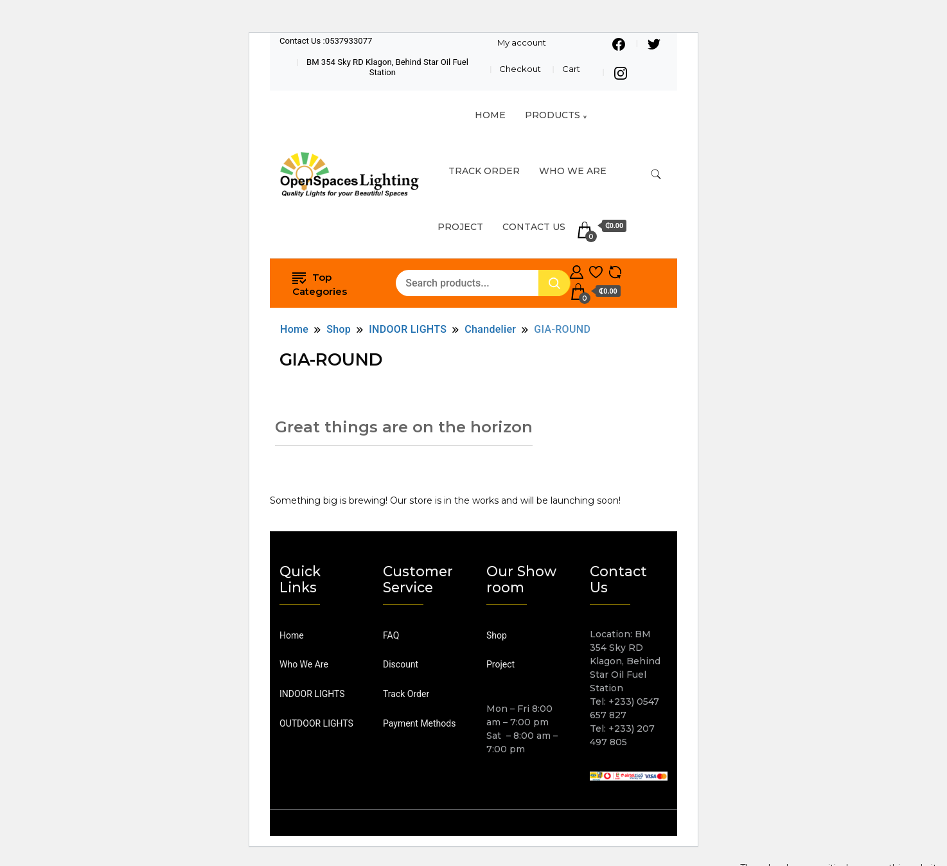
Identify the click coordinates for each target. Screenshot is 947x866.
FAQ (391, 635)
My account (521, 42)
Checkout (520, 69)
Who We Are (572, 171)
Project (460, 227)
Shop (496, 635)
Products (552, 115)
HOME (490, 115)
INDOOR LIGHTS (312, 694)
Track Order (406, 694)
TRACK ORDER (484, 171)
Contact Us (533, 227)
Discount (400, 664)
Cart (571, 69)
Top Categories (319, 283)
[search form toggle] (656, 174)
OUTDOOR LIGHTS (316, 723)
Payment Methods (419, 723)
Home (291, 635)
